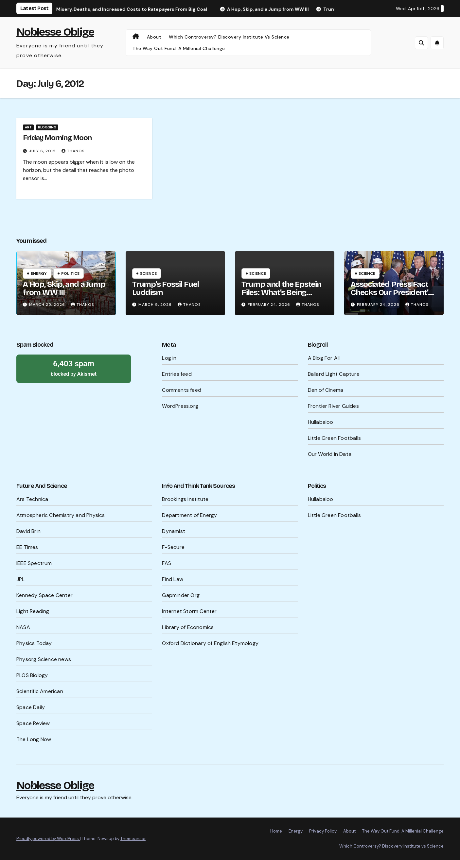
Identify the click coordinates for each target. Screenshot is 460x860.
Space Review (33, 723)
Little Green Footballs (334, 438)
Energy (39, 273)
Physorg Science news (43, 659)
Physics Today (34, 643)
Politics (70, 273)
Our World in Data (329, 454)
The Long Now (33, 739)
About (154, 37)
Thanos (73, 151)
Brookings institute (185, 499)
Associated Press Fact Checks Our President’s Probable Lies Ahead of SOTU (391, 296)
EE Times (27, 547)
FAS (166, 563)
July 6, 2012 (43, 151)
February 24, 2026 (270, 304)
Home (276, 831)
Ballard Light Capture (334, 374)
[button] (421, 42)
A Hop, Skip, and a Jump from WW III (64, 288)
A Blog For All (324, 358)
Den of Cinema (326, 390)
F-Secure (173, 547)
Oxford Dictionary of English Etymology (210, 643)
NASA (23, 627)
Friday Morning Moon (57, 138)
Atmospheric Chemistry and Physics (60, 515)
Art (28, 127)
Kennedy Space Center (44, 595)
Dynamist (173, 531)
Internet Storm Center (189, 611)
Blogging (47, 127)
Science (148, 273)
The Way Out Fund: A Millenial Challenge (179, 48)
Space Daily (30, 707)
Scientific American (39, 691)
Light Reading (32, 611)
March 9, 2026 (155, 304)
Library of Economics (188, 627)
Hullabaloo (320, 422)
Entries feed (176, 374)
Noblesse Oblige (55, 32)
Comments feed (181, 390)
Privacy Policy (323, 831)
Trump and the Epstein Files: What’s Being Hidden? (281, 292)
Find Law (172, 579)
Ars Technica (32, 499)
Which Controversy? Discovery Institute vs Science (229, 37)
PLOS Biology (32, 675)
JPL (20, 579)
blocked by (73, 367)
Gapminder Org (181, 595)
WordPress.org (180, 406)
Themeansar (133, 838)
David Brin (28, 531)
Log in (169, 358)
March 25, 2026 (47, 304)
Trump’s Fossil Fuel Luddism (165, 288)
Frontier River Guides (333, 406)
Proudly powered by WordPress (48, 838)
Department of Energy (189, 515)
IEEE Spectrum (34, 563)
